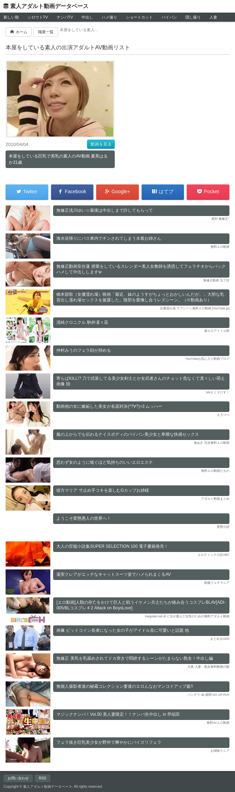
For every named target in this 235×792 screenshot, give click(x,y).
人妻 (213, 17)
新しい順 (11, 17)
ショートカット (139, 17)
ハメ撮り (109, 17)
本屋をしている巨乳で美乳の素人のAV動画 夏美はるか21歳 (58, 159)
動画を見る (101, 144)
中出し (87, 17)
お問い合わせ (18, 778)
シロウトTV (38, 17)
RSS (42, 778)
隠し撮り (193, 17)
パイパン (169, 17)
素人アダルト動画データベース (49, 6)
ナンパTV (65, 17)
